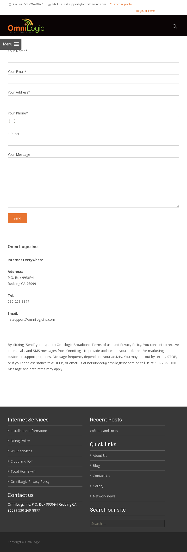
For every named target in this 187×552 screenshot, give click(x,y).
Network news (104, 496)
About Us (100, 455)
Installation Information (29, 430)
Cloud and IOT (22, 461)
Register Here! (146, 11)
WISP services (21, 451)
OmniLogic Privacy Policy (30, 481)
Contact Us (101, 475)
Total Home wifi (23, 471)
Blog (96, 465)
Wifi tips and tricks (104, 430)
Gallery (98, 486)
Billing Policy (20, 441)
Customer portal (121, 4)
